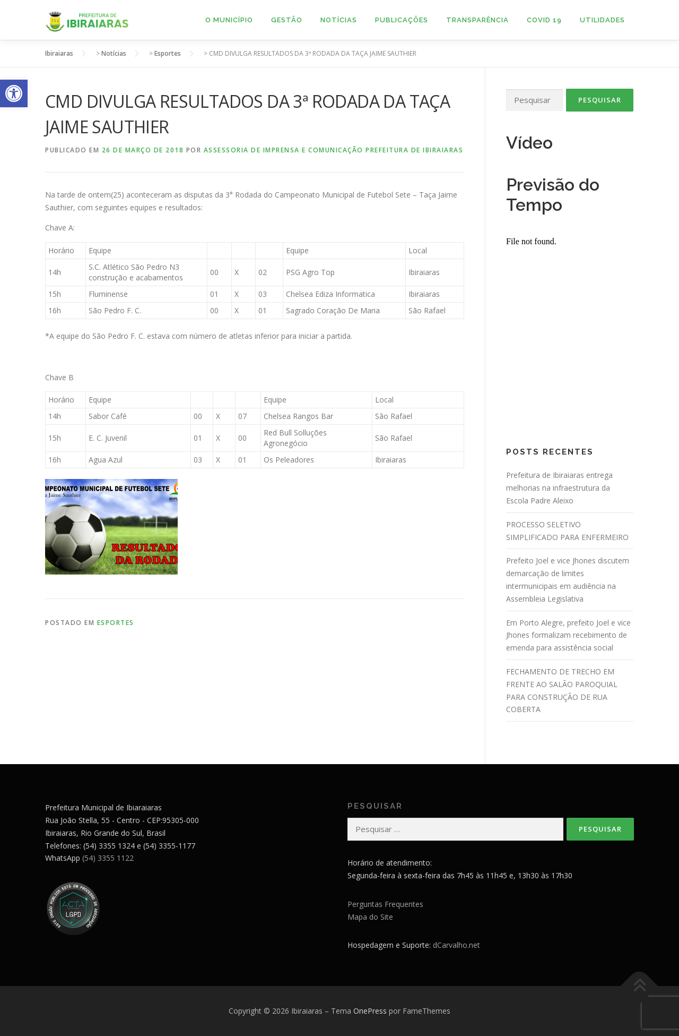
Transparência (477, 20)
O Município (229, 20)
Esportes (115, 622)
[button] (14, 93)
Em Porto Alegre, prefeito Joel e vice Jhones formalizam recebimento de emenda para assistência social (568, 635)
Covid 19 (544, 20)
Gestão (286, 20)
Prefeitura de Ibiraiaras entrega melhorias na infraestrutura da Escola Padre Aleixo (559, 488)
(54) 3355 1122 (108, 858)
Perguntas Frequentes (385, 904)
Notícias (338, 20)
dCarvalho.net (456, 945)
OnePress (370, 1011)
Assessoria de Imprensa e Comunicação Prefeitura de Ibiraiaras (334, 150)
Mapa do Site (370, 917)
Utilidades (602, 20)
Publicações (401, 20)
